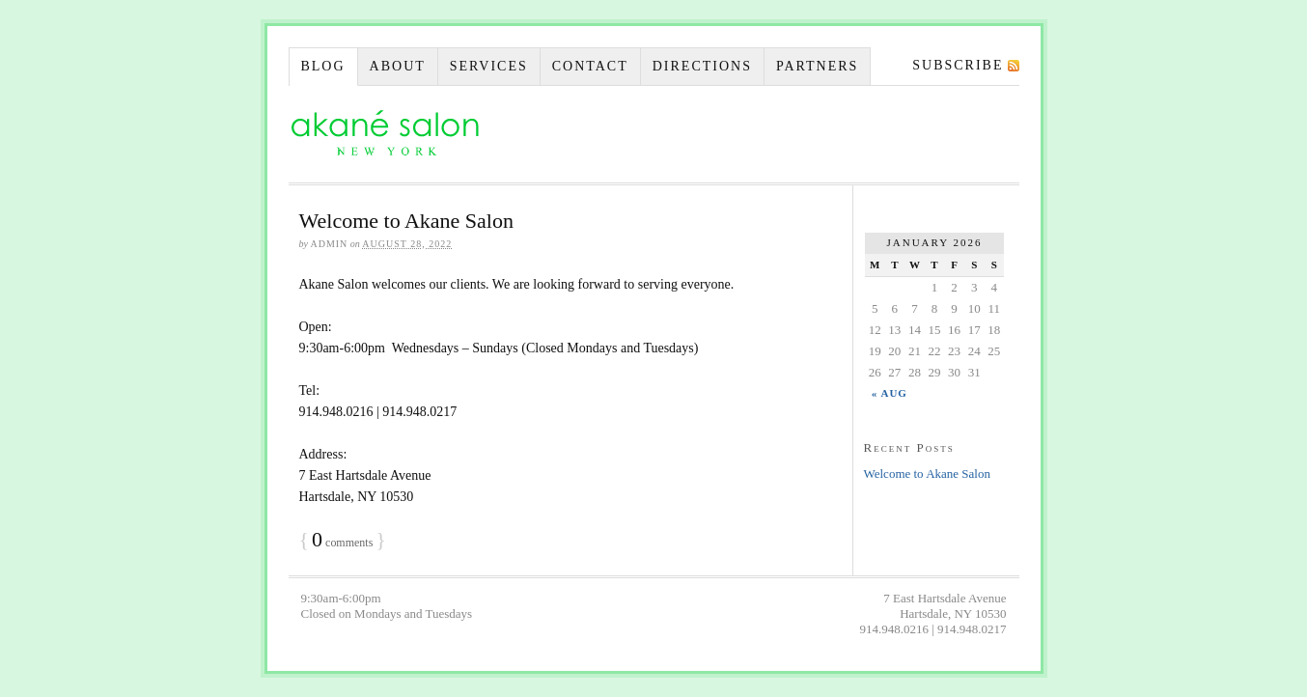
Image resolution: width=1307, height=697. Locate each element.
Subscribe (957, 65)
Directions (702, 66)
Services (489, 66)
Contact (590, 66)
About (398, 66)
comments (342, 542)
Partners (817, 66)
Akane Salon (385, 134)
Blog (322, 66)
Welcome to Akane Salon (406, 221)
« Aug (889, 393)
